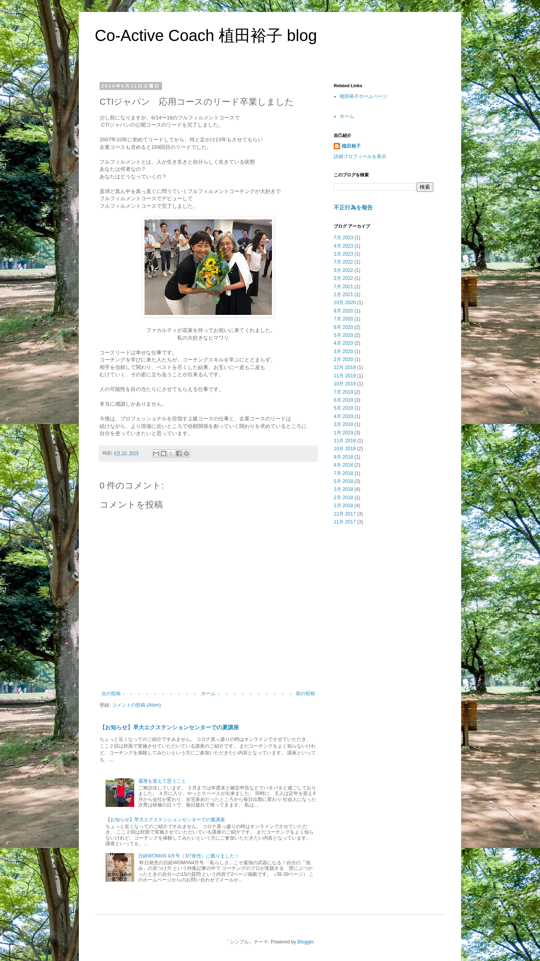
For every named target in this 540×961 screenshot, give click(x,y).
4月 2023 (343, 246)
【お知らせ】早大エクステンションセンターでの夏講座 (169, 727)
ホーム (208, 693)
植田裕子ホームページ (363, 96)
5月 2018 (343, 481)
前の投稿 (305, 693)
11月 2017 (345, 522)
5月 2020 (343, 335)
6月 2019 (343, 400)
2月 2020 (343, 359)
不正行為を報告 (353, 207)
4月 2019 (343, 416)
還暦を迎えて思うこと (162, 781)
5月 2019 (343, 408)
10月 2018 (345, 448)
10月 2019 (345, 384)
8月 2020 (343, 311)
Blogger (305, 942)
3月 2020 (343, 351)
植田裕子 (351, 146)
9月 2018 (343, 457)
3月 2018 (343, 489)
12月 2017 (345, 514)
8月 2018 (343, 465)
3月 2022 (343, 270)
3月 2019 (343, 424)
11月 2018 (345, 440)
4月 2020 (343, 343)
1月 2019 (343, 433)
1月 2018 (343, 505)
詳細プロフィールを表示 (360, 156)
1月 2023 (343, 254)
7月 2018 (343, 473)
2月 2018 (343, 497)
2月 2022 (343, 278)
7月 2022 (343, 262)
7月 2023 (343, 237)
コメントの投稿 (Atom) (136, 705)
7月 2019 (343, 392)
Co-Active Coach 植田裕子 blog (206, 35)
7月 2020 (343, 319)
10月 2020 (345, 302)
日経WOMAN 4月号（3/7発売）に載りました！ (188, 856)
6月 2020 (343, 327)
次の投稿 (111, 693)
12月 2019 (345, 367)
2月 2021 (343, 294)
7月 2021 (343, 286)
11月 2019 (345, 376)
